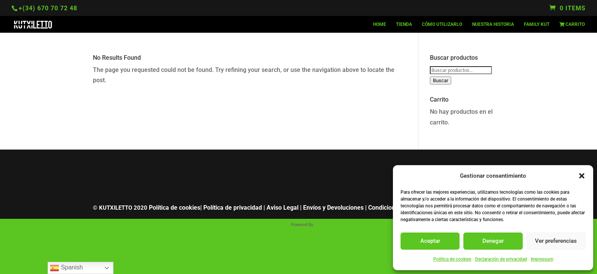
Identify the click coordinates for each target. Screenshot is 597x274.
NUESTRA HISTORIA (493, 24)
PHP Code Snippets (263, 224)
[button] (582, 176)
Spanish (66, 267)
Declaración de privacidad (501, 259)
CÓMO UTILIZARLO (442, 24)
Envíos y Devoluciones (333, 207)
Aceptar (430, 240)
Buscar (440, 80)
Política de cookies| (175, 207)
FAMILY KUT (536, 24)
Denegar (493, 240)
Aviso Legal (282, 207)
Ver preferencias (556, 240)
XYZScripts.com (338, 224)
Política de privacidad (232, 207)
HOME (379, 24)
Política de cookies (452, 259)
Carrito (572, 24)
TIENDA (404, 24)
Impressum (542, 259)
